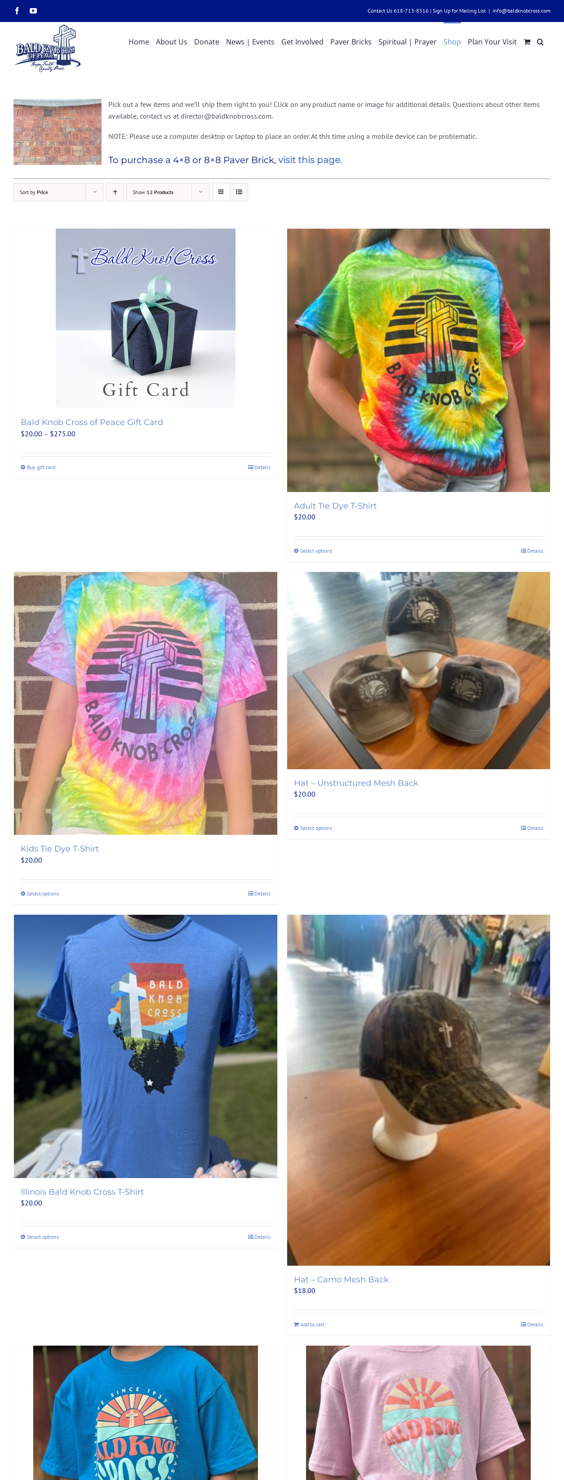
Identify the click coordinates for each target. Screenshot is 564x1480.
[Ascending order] (115, 192)
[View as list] (239, 192)
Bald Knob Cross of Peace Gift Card (92, 422)
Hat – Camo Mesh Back (341, 1280)
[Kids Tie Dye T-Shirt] (145, 703)
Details (262, 467)
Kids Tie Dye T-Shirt (60, 849)
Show (153, 192)
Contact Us (380, 10)
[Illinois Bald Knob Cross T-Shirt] (145, 1046)
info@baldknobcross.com (522, 10)
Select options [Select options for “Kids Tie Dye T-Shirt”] (43, 893)
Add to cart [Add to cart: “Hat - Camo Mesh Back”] (312, 1324)
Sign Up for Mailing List (459, 10)
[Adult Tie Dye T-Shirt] (419, 360)
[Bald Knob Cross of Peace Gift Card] (145, 318)
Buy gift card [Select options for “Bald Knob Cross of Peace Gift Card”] (41, 467)
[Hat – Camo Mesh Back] (419, 1090)
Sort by (34, 192)
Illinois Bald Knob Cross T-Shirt (82, 1192)
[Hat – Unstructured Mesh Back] (419, 670)
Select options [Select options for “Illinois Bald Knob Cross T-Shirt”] (43, 1236)
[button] (540, 41)
